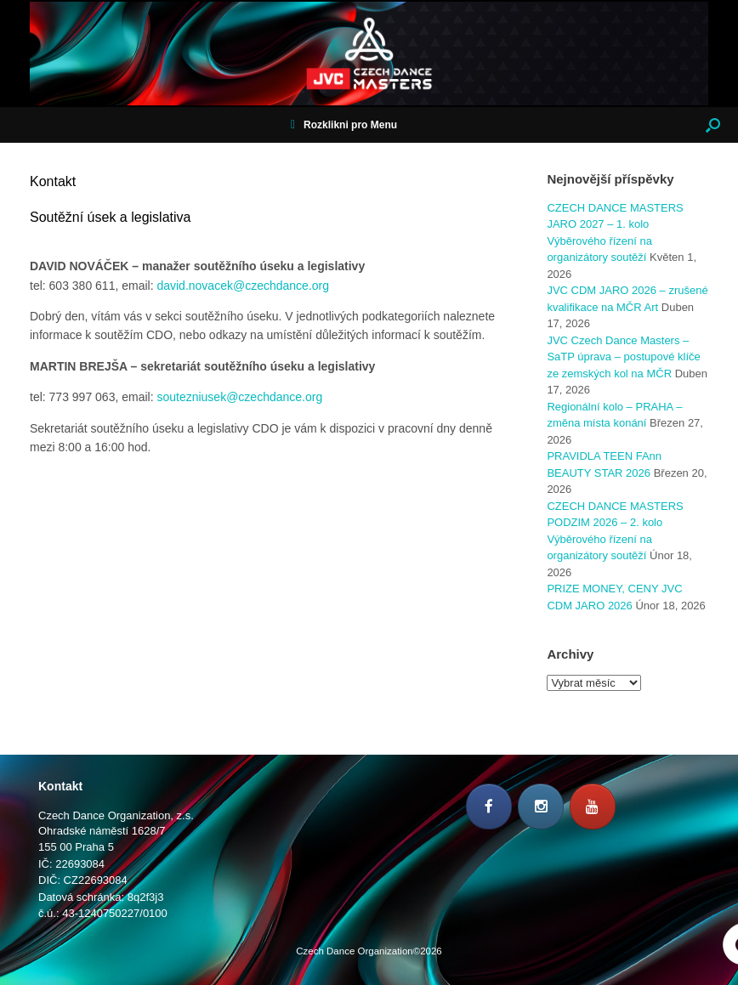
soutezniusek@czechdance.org (239, 397)
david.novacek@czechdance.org (242, 285)
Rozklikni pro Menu (344, 125)
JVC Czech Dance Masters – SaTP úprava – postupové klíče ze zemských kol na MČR (623, 357)
